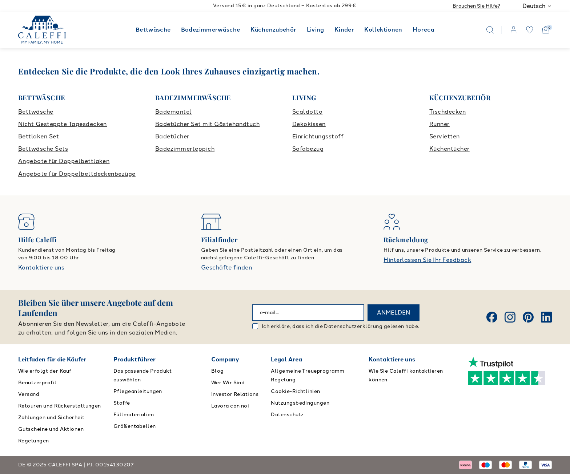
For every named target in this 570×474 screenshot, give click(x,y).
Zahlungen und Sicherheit (51, 417)
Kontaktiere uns (41, 267)
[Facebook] (491, 317)
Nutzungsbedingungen (300, 403)
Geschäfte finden (226, 267)
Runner (439, 124)
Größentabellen (134, 426)
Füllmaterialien (133, 415)
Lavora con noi (230, 406)
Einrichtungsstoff (318, 136)
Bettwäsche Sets (43, 148)
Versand (28, 394)
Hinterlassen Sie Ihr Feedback (427, 259)
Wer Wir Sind (228, 383)
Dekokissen (309, 124)
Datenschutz (287, 415)
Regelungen (33, 441)
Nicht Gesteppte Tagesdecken (62, 124)
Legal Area (286, 359)
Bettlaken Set (38, 136)
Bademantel (173, 111)
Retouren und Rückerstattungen (59, 406)
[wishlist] (529, 30)
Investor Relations (235, 394)
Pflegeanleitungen (137, 391)
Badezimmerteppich (184, 148)
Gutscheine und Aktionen (51, 429)
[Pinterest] (528, 317)
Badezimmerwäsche (210, 29)
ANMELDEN (393, 312)
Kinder (344, 29)
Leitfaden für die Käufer (52, 359)
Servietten (444, 136)
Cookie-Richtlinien (295, 391)
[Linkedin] (546, 317)
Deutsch (537, 6)
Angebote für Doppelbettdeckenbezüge (77, 173)
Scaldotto (307, 111)
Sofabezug (308, 148)
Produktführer (134, 359)
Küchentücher (449, 148)
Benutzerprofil (37, 383)
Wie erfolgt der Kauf (45, 371)
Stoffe (121, 403)
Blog (217, 371)
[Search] (490, 30)
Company (225, 359)
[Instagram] (510, 317)
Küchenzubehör (273, 29)
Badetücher (172, 136)
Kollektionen (383, 29)
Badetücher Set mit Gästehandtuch (207, 124)
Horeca (423, 29)
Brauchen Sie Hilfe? (476, 6)
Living (315, 29)
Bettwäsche (153, 29)
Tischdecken (447, 111)
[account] (513, 30)
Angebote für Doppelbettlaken (63, 161)
